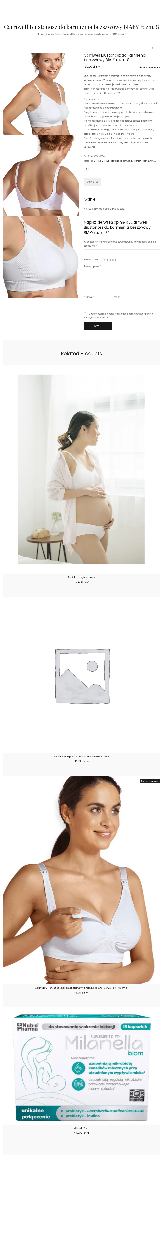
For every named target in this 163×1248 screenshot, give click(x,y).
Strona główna (45, 34)
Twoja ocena (91, 259)
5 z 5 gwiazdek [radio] (116, 259)
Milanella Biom (81, 1128)
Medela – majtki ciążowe (81, 577)
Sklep (57, 34)
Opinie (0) (92, 181)
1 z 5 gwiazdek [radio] (103, 259)
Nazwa (89, 297)
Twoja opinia (92, 266)
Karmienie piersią (141, 161)
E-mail (115, 297)
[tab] (92, 182)
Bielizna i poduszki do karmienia (117, 161)
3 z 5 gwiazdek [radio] (110, 259)
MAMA (153, 161)
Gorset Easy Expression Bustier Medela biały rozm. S (81, 756)
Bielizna (97, 161)
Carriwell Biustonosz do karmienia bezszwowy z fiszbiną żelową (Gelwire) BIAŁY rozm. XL (81, 987)
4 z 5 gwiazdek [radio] (113, 259)
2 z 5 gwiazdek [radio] (107, 259)
